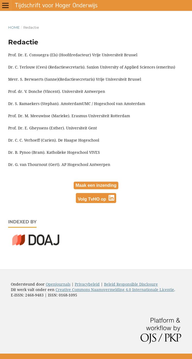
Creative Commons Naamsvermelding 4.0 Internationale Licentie (115, 289)
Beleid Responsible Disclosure (131, 284)
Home (14, 27)
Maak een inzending (96, 185)
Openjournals (58, 284)
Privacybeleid (87, 284)
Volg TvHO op (96, 198)
